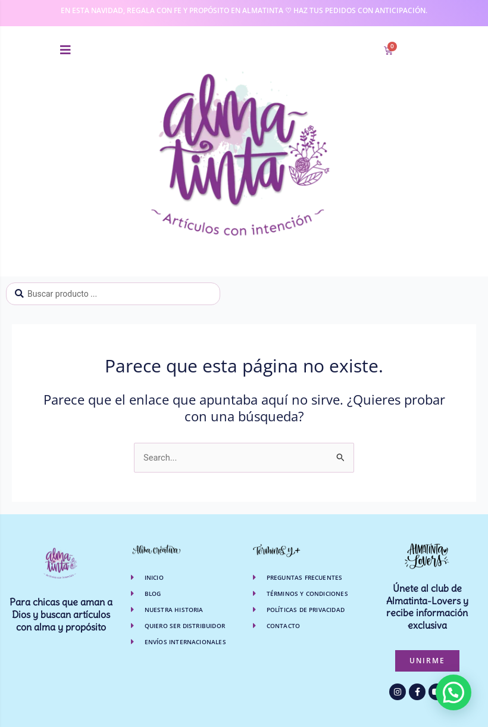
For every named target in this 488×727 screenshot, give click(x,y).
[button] (65, 50)
